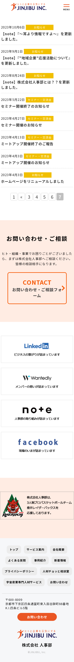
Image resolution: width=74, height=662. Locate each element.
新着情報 (60, 560)
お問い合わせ (59, 582)
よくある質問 (17, 560)
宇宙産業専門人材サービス (24, 582)
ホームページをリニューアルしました (32, 181)
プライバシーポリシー (19, 571)
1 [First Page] (14, 196)
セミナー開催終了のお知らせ (25, 106)
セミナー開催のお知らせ (21, 124)
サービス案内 (35, 549)
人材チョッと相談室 (56, 571)
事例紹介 (40, 560)
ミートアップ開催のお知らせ (25, 162)
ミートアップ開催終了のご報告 (27, 143)
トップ (13, 549)
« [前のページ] (21, 196)
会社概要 (59, 549)
